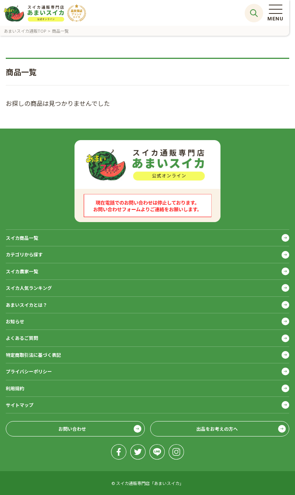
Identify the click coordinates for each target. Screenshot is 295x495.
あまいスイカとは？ (26, 304)
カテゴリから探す (24, 254)
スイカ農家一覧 (22, 271)
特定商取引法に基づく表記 (33, 354)
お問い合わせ (72, 428)
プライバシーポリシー (29, 371)
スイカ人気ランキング (29, 287)
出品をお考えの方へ (217, 428)
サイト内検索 (254, 13)
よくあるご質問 (22, 337)
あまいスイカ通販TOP (25, 31)
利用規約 (15, 388)
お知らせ (15, 321)
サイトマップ (19, 404)
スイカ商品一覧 (22, 237)
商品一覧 (60, 31)
